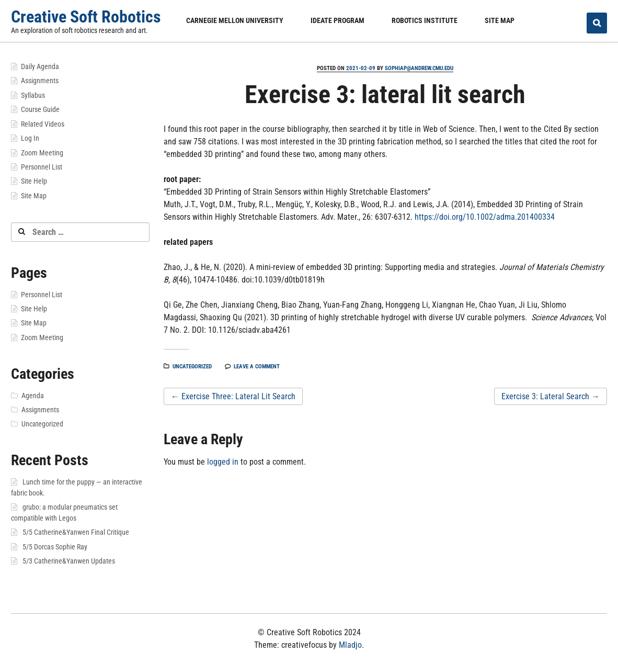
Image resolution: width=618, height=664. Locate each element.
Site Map (499, 20)
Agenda (32, 395)
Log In (30, 138)
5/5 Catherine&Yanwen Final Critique (75, 532)
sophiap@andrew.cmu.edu (419, 68)
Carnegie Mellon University (234, 20)
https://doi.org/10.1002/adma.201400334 (485, 217)
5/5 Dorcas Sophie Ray (54, 547)
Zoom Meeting (42, 153)
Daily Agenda (40, 66)
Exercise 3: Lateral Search (550, 396)
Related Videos (42, 124)
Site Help (34, 181)
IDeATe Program (337, 20)
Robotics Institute (424, 20)
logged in (222, 462)
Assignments (40, 80)
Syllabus (33, 95)
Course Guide (40, 109)
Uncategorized (192, 366)
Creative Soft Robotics (86, 17)
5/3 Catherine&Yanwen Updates (68, 561)
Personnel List (41, 167)
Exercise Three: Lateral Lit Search (233, 396)
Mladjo (350, 645)
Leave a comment (257, 366)
